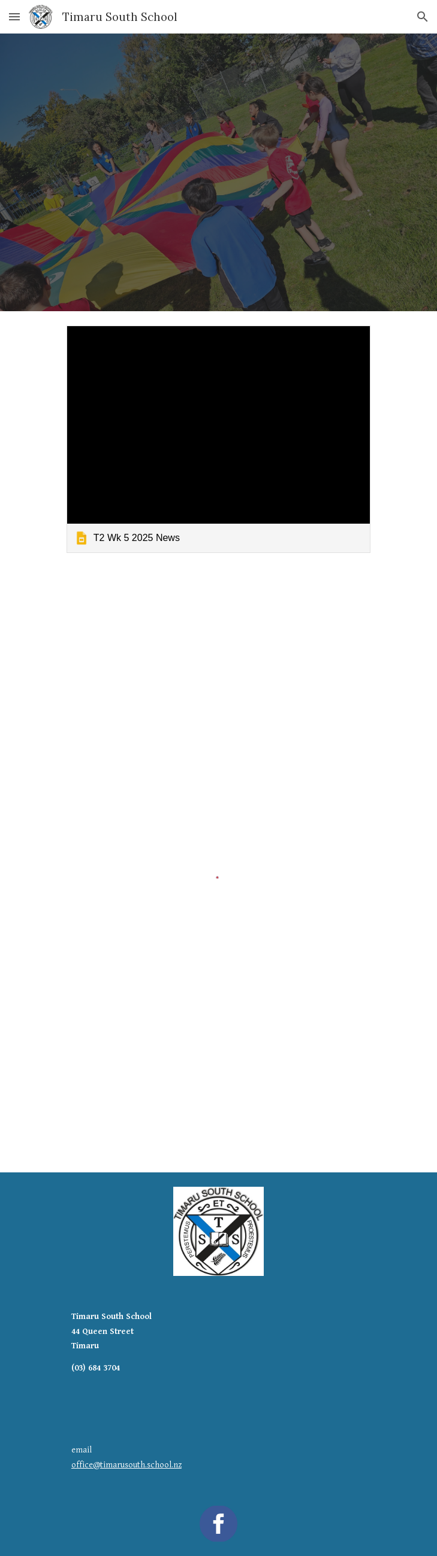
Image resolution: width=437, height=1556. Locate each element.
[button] (14, 16)
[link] (218, 439)
